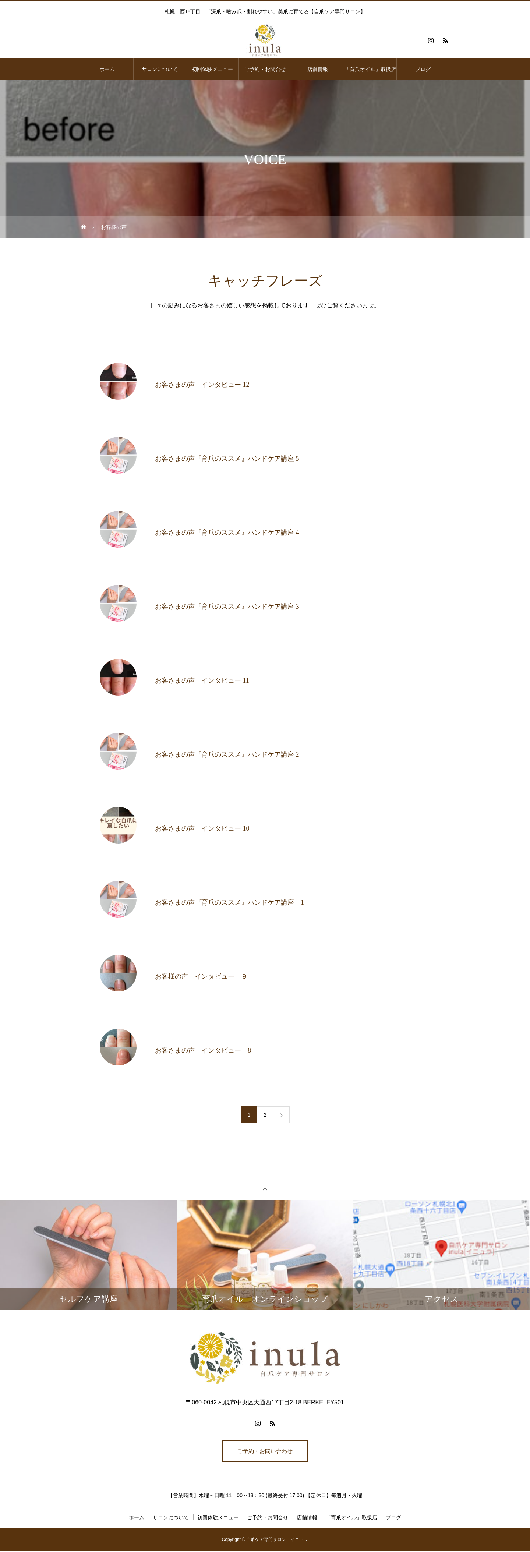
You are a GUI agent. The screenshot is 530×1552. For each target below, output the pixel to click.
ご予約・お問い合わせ (265, 1452)
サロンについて (160, 69)
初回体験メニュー (212, 69)
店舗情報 (317, 69)
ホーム (107, 69)
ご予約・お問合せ (265, 69)
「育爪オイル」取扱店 (370, 69)
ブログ (423, 69)
